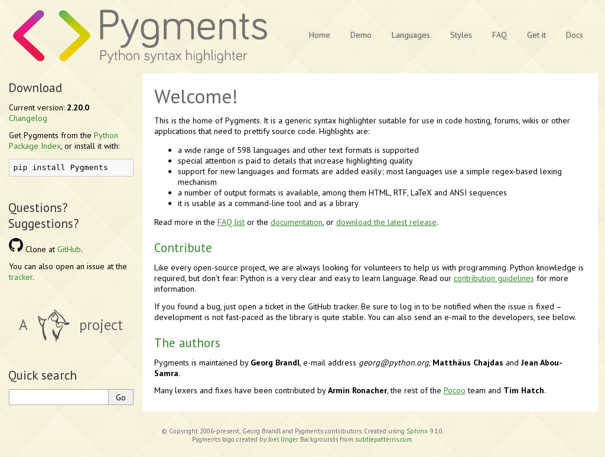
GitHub (69, 249)
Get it (536, 35)
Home (319, 35)
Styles (461, 35)
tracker (20, 277)
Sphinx (417, 431)
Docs (574, 35)
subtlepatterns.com (383, 439)
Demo (361, 35)
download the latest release (386, 222)
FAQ (499, 35)
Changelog (28, 118)
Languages (411, 35)
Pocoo (455, 390)
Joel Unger (283, 439)
